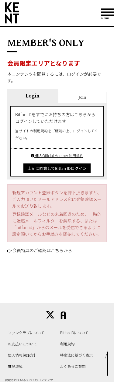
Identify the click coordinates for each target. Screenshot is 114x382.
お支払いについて (22, 343)
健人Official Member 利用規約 (57, 155)
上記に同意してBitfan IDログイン (56, 168)
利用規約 (67, 343)
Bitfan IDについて (74, 332)
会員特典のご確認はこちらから (42, 250)
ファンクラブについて (26, 332)
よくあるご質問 (73, 366)
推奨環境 (15, 366)
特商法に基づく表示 (76, 354)
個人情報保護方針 (22, 354)
